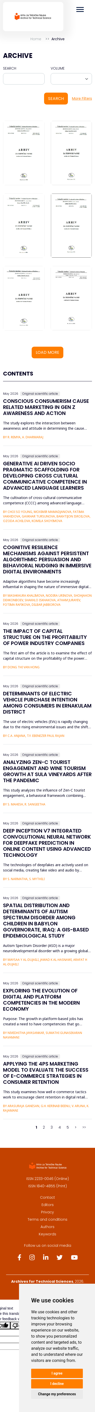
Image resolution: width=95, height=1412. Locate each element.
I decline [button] (57, 1384)
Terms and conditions (47, 1219)
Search (9, 68)
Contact (47, 1197)
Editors (48, 1204)
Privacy (47, 1212)
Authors (47, 1226)
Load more (47, 352)
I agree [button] (56, 1373)
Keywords (47, 1234)
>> (84, 1127)
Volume (58, 68)
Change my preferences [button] (57, 1394)
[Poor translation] (18, 1325)
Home (35, 38)
